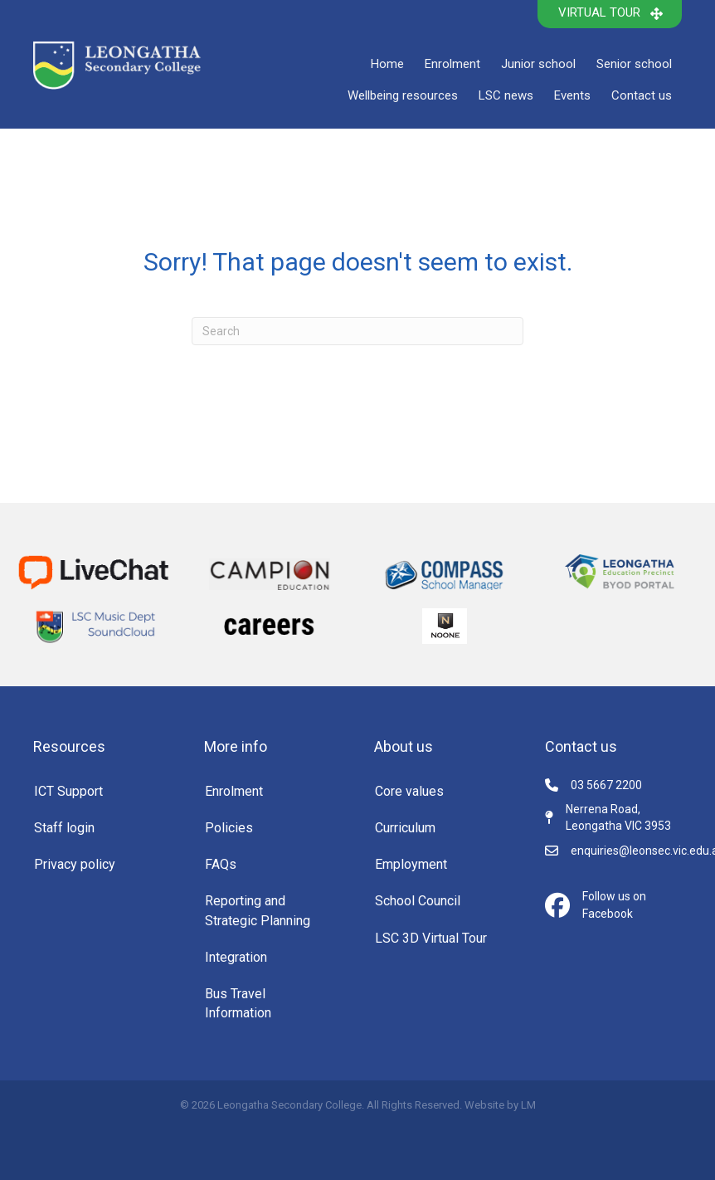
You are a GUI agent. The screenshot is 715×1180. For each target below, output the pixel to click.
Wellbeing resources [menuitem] (403, 95)
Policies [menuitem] (229, 828)
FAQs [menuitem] (220, 864)
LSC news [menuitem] (506, 95)
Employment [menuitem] (411, 864)
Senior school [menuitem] (634, 63)
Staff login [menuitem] (64, 828)
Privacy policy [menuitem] (74, 864)
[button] (609, 14)
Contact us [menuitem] (641, 95)
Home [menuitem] (387, 63)
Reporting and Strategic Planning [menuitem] (257, 910)
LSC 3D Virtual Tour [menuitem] (431, 938)
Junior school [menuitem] (538, 63)
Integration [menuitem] (236, 957)
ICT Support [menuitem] (68, 791)
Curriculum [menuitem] (405, 828)
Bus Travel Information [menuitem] (238, 1003)
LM (528, 1105)
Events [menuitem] (572, 95)
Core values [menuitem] (409, 791)
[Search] (357, 331)
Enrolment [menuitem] (452, 63)
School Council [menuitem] (417, 901)
